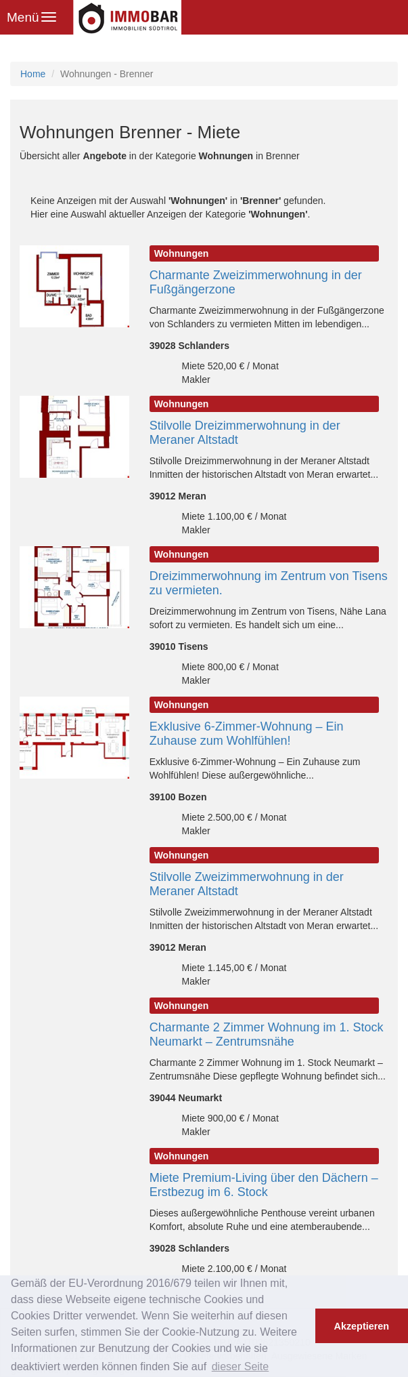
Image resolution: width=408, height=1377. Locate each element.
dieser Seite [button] (240, 1366)
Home (32, 73)
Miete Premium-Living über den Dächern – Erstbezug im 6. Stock (264, 1185)
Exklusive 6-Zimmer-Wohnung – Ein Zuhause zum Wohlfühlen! (247, 733)
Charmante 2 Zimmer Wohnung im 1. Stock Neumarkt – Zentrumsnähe (267, 1034)
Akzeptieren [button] (362, 1326)
